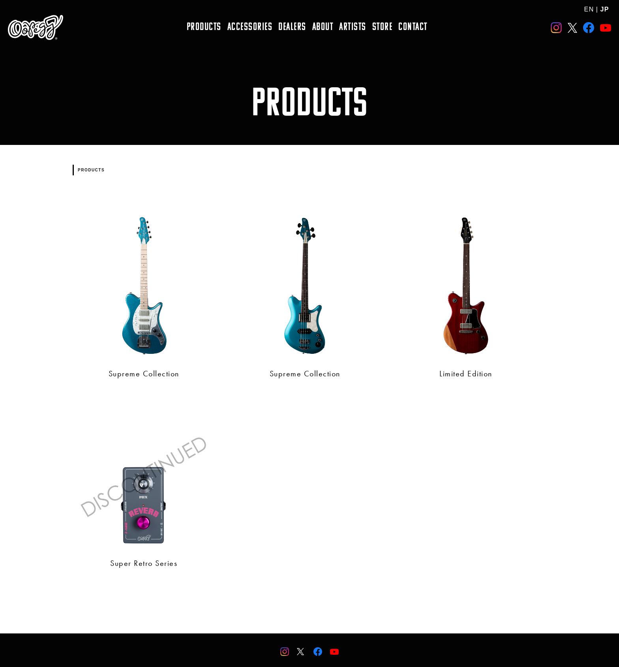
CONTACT (413, 27)
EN (589, 9)
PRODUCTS (204, 27)
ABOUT (323, 27)
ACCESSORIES (250, 27)
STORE (382, 27)
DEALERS (292, 27)
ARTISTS (352, 27)
